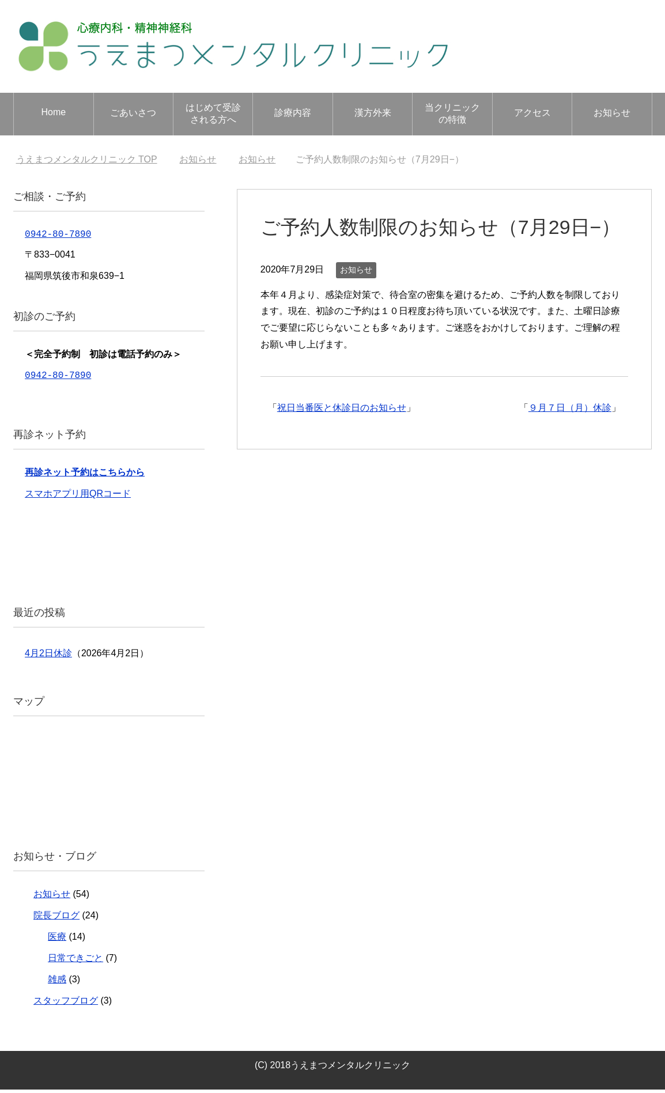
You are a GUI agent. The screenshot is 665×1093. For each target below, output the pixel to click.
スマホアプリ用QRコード (78, 497)
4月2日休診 (48, 656)
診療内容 (292, 113)
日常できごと (75, 961)
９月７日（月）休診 (569, 408)
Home (53, 112)
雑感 (57, 983)
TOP (86, 159)
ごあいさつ (133, 113)
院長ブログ (56, 919)
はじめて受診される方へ (213, 113)
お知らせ (612, 113)
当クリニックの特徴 (452, 113)
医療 (57, 940)
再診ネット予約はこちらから (85, 476)
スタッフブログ (65, 1004)
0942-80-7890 (58, 235)
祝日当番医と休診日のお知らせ (341, 408)
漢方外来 (372, 113)
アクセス (532, 113)
